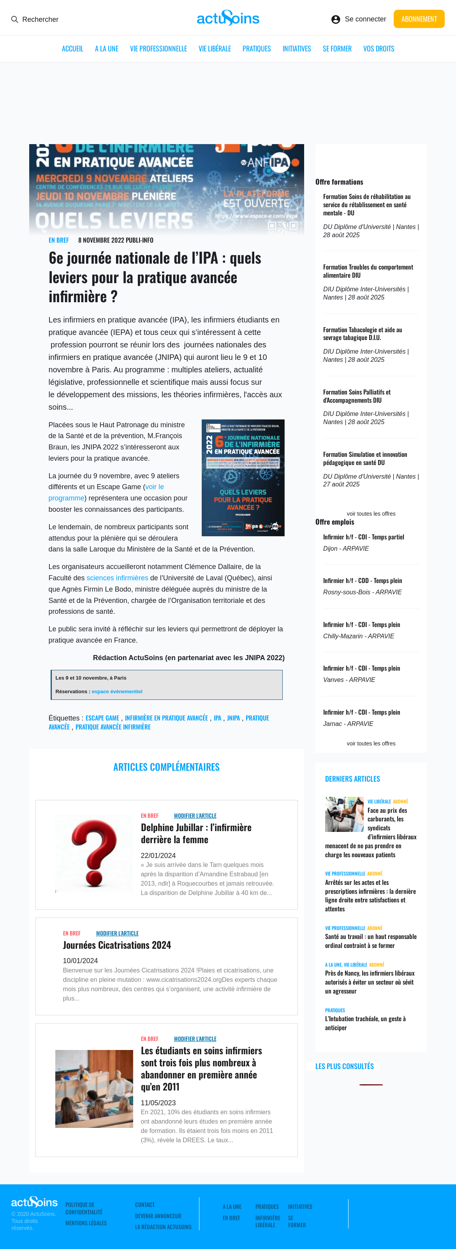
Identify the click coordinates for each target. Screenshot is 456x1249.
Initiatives (297, 48)
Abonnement (419, 19)
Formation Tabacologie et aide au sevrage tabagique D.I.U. (362, 333)
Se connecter (365, 19)
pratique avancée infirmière (113, 726)
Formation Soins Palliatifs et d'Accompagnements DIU (357, 396)
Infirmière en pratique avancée (166, 717)
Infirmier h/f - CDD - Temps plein (362, 580)
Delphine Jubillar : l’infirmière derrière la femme (196, 833)
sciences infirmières (117, 578)
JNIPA (233, 717)
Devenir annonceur (158, 1215)
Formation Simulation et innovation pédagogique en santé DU (365, 458)
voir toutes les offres (371, 514)
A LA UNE (106, 48)
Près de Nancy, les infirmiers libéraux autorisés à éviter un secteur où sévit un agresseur (370, 981)
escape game (102, 717)
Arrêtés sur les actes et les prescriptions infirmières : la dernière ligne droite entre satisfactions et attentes (370, 895)
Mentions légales (86, 1222)
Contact (145, 1204)
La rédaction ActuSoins (163, 1226)
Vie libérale (215, 48)
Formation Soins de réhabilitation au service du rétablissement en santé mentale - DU (367, 204)
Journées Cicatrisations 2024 (117, 944)
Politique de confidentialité (83, 1208)
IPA (217, 717)
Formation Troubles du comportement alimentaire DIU (368, 271)
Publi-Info (139, 240)
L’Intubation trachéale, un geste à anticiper (365, 1023)
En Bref (59, 240)
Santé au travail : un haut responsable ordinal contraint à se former (371, 941)
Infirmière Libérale (267, 1221)
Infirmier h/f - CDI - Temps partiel (363, 536)
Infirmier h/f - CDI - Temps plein (361, 624)
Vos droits (378, 48)
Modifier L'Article (195, 815)
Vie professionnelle (158, 48)
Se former (337, 48)
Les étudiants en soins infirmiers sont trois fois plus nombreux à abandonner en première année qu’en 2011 (201, 1068)
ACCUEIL (72, 48)
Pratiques (257, 48)
